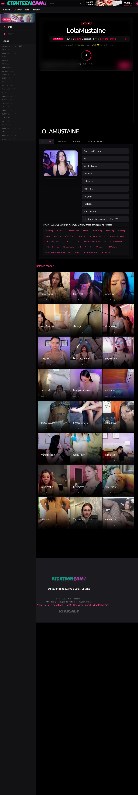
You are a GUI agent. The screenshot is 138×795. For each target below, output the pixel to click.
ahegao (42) (7, 62)
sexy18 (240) (7, 90)
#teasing (121, 231)
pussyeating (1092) (10, 146)
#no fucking (97, 231)
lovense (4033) (8, 110)
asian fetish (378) (10, 134)
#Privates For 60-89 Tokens (106, 247)
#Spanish (82, 236)
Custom (6, 10)
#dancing (60, 231)
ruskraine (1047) (9, 66)
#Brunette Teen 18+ (97, 236)
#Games (57, 236)
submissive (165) (9, 54)
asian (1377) (7, 98)
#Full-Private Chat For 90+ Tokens (58, 252)
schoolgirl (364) (9, 78)
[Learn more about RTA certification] (63, 611)
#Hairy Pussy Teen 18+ (53, 241)
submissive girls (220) (12, 46)
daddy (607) (7, 82)
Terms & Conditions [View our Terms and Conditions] (53, 605)
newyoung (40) (8, 70)
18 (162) (6, 114)
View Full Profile (95, 141)
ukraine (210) (8, 74)
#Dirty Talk (106, 252)
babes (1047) (7, 58)
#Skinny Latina (68, 247)
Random (36, 10)
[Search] (63, 3)
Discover (18, 10)
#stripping (110, 231)
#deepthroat (74, 231)
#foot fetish (69, 236)
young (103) (7, 118)
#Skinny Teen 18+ (85, 247)
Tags (27, 10)
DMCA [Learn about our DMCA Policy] (68, 605)
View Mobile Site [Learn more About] (101, 605)
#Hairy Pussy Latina (117, 236)
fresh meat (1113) (10, 126)
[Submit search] (80, 3)
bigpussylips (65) (10, 102)
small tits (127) (9, 142)
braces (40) (7, 106)
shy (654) (6, 130)
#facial (85, 231)
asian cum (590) (9, 150)
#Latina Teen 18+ (73, 241)
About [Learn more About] (88, 605)
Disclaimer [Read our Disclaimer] (78, 605)
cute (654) (7, 50)
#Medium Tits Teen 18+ (113, 241)
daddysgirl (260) (9, 122)
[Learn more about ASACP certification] (73, 611)
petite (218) (7, 86)
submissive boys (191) (12, 138)
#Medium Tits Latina (92, 241)
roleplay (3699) (9, 94)
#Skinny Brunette (52, 247)
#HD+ (47, 236)
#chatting (49, 231)
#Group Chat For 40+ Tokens (86, 252)
